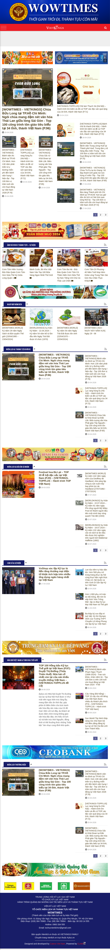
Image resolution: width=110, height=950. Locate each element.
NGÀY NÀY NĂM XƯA (14, 305)
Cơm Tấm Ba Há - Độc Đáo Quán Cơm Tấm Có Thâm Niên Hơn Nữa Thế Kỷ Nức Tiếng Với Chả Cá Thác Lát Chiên (68, 275)
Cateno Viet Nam (57, 944)
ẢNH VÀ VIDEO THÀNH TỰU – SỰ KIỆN (21, 245)
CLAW (81, 944)
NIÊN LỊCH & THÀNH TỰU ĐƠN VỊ (18, 350)
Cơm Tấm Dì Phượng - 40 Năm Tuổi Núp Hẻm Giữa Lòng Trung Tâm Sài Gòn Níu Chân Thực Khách (96, 275)
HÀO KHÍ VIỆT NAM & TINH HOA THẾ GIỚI (22, 660)
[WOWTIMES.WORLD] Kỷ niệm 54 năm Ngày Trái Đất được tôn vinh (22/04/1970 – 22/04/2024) (67, 333)
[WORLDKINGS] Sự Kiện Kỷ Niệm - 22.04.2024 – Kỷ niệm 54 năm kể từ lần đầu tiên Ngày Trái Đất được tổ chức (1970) (41, 333)
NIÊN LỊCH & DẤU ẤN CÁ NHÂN (18, 467)
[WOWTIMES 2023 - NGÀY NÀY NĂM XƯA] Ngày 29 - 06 (95, 331)
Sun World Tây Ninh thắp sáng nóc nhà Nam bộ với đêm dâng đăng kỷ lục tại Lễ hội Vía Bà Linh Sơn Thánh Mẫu (96, 723)
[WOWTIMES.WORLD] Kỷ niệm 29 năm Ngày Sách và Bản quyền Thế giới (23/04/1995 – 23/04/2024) (13, 333)
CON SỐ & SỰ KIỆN (14, 563)
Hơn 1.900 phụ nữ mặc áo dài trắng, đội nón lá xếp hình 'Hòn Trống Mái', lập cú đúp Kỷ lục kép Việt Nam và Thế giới (96, 599)
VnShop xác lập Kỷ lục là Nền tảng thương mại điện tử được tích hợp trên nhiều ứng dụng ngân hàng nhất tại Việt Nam (54, 574)
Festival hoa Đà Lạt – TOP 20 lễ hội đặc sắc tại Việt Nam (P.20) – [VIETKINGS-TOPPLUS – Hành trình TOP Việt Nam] (55, 478)
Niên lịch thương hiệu (16, 765)
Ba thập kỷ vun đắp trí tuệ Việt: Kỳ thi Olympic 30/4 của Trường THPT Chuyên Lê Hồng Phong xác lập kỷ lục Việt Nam (96, 618)
